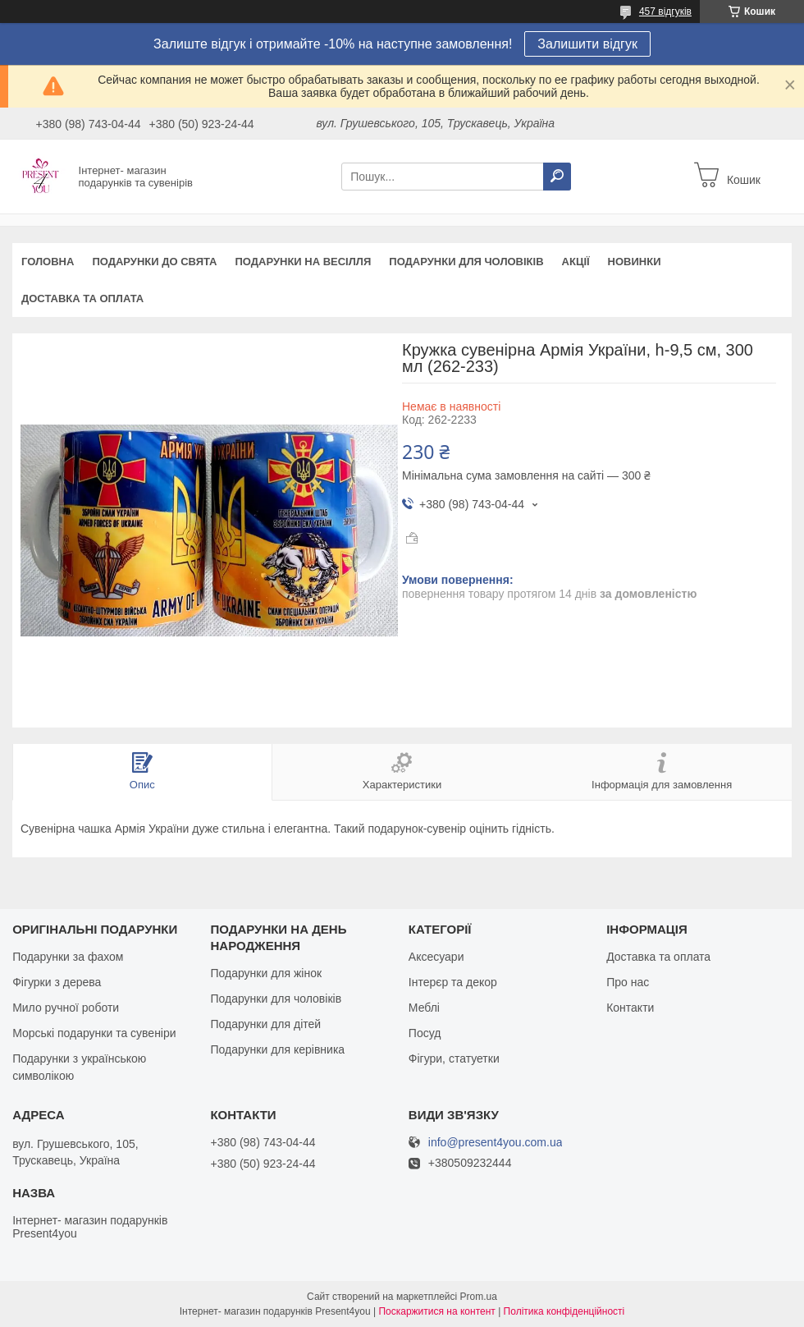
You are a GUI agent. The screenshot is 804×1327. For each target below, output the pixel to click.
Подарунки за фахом (67, 956)
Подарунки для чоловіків (466, 261)
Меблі (424, 1007)
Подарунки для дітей (265, 1024)
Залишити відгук (587, 44)
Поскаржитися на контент (436, 1311)
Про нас (627, 982)
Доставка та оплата (82, 298)
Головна (47, 261)
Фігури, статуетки (454, 1058)
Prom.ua (478, 1296)
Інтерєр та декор (453, 982)
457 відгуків (665, 11)
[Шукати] (557, 177)
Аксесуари (436, 956)
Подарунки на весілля (303, 261)
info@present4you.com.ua (495, 1142)
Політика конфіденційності (564, 1311)
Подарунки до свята (154, 261)
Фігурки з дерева (56, 982)
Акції (576, 261)
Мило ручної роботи (65, 1007)
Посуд (425, 1033)
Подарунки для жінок (266, 973)
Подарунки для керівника (277, 1049)
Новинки (634, 261)
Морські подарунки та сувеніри (94, 1033)
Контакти (630, 1007)
